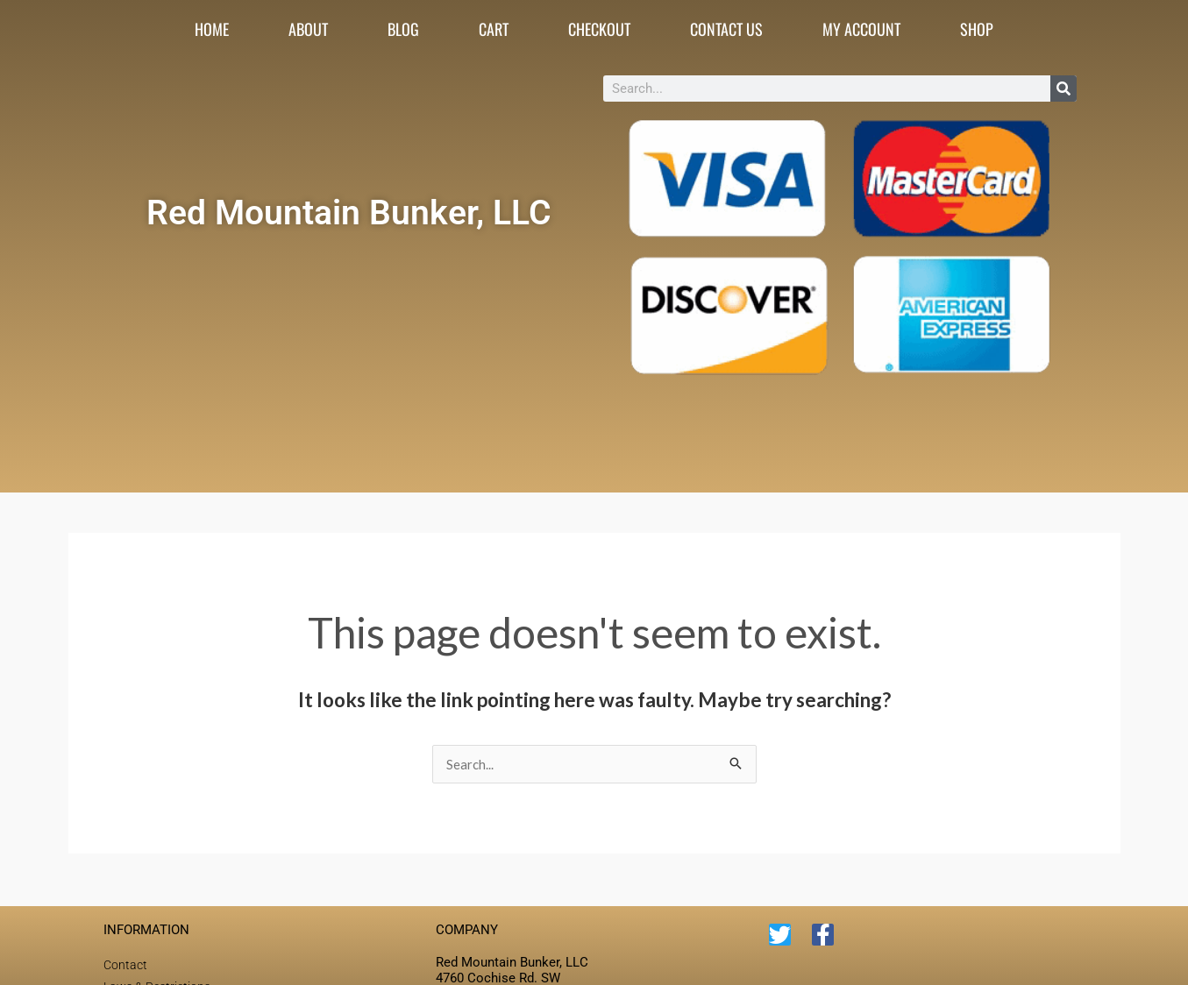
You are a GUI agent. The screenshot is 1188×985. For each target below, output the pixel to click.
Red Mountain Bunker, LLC (349, 211)
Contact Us (726, 29)
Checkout (599, 29)
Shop (976, 29)
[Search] (1063, 88)
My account (861, 29)
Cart (494, 29)
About (308, 29)
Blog (403, 29)
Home (212, 29)
